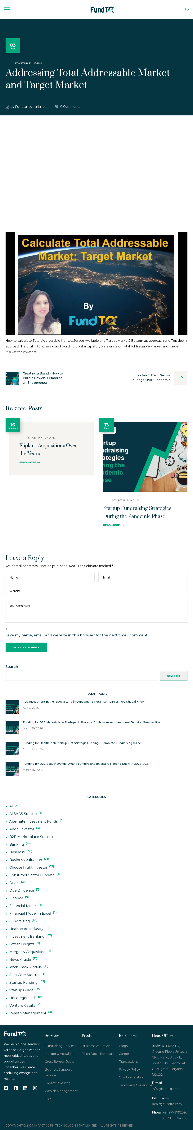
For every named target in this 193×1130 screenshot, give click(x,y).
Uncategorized (22, 998)
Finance (16, 898)
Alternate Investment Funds (33, 821)
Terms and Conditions (135, 1085)
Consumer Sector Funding (32, 875)
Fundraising (19, 921)
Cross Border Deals (59, 1061)
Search (12, 667)
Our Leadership (131, 1077)
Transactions (128, 1061)
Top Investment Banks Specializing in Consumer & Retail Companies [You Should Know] (84, 701)
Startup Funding (28, 63)
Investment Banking (27, 936)
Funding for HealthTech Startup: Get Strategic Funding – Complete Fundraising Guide (82, 743)
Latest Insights (21, 944)
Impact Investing (58, 1083)
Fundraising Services (60, 1046)
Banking (16, 844)
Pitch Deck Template (98, 1054)
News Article (20, 959)
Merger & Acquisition (27, 952)
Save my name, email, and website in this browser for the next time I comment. (77, 635)
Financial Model (23, 906)
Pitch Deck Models (25, 967)
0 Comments (70, 107)
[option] (49, 446)
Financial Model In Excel (30, 913)
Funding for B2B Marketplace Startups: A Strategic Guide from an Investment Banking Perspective (91, 722)
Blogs (123, 1046)
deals (14, 883)
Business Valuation (25, 860)
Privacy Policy (129, 1069)
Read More (27, 462)
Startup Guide (21, 990)
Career (124, 1054)
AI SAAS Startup (23, 814)
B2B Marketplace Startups (32, 837)
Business (17, 852)
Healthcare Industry (26, 929)
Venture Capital (22, 1005)
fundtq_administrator (32, 107)
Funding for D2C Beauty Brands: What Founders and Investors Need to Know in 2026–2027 (86, 763)
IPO (48, 1099)
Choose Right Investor (28, 867)
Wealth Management (27, 1013)
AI (11, 806)
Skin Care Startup (24, 975)
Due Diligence (21, 890)
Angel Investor (21, 829)
